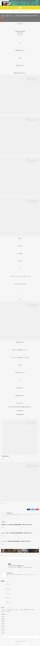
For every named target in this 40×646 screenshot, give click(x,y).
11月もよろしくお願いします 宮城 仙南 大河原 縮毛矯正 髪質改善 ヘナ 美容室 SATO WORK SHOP (20, 592)
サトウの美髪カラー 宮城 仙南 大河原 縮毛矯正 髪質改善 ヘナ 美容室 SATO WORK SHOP (18, 601)
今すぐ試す (14, 4)
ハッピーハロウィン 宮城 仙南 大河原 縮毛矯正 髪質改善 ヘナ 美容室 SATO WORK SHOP (16, 541)
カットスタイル (9, 609)
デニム (3, 609)
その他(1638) (2, 503)
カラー (16, 609)
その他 (32, 609)
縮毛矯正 (26, 609)
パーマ (21, 609)
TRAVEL (3, 611)
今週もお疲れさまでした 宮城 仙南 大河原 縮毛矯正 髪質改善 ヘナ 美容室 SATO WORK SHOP (16, 524)
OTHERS (8, 611)
